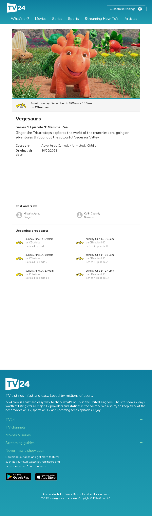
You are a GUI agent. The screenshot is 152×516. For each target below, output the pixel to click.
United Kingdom (83, 494)
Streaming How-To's (102, 18)
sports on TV (41, 410)
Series (57, 18)
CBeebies (42, 107)
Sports (73, 18)
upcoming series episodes (74, 410)
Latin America (101, 494)
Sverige (68, 494)
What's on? (20, 18)
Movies (40, 18)
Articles (130, 18)
